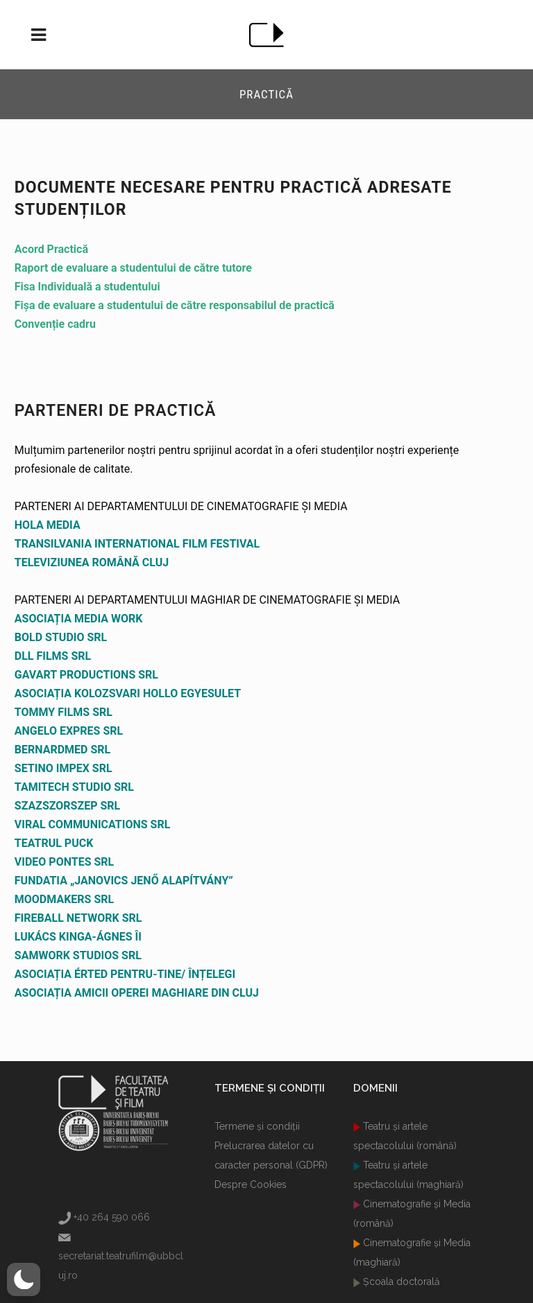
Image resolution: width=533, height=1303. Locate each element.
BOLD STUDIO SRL (61, 637)
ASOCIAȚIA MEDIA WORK (79, 618)
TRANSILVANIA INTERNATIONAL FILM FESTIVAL (137, 543)
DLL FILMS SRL (53, 656)
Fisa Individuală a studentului (87, 286)
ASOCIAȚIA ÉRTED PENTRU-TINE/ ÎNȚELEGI (125, 974)
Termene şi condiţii (257, 1126)
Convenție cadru (55, 324)
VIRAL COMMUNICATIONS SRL (93, 824)
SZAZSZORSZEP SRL (67, 805)
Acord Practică (51, 249)
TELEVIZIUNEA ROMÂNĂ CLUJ (92, 562)
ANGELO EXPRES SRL (69, 730)
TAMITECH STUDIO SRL (74, 787)
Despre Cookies (250, 1184)
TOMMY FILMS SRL (63, 712)
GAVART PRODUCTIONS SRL (86, 674)
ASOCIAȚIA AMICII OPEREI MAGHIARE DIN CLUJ (137, 992)
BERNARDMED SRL (62, 749)
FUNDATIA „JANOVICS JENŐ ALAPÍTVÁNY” (124, 880)
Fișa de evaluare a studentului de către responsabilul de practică (175, 305)
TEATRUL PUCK (54, 843)
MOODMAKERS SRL (64, 899)
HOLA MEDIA (48, 525)
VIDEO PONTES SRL (64, 861)
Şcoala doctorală (400, 1281)
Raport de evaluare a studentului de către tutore (133, 267)
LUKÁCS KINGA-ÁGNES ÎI (78, 936)
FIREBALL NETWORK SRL (78, 918)
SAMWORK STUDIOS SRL (78, 955)
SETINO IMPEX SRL (63, 768)
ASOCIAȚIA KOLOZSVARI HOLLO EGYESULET (128, 693)
